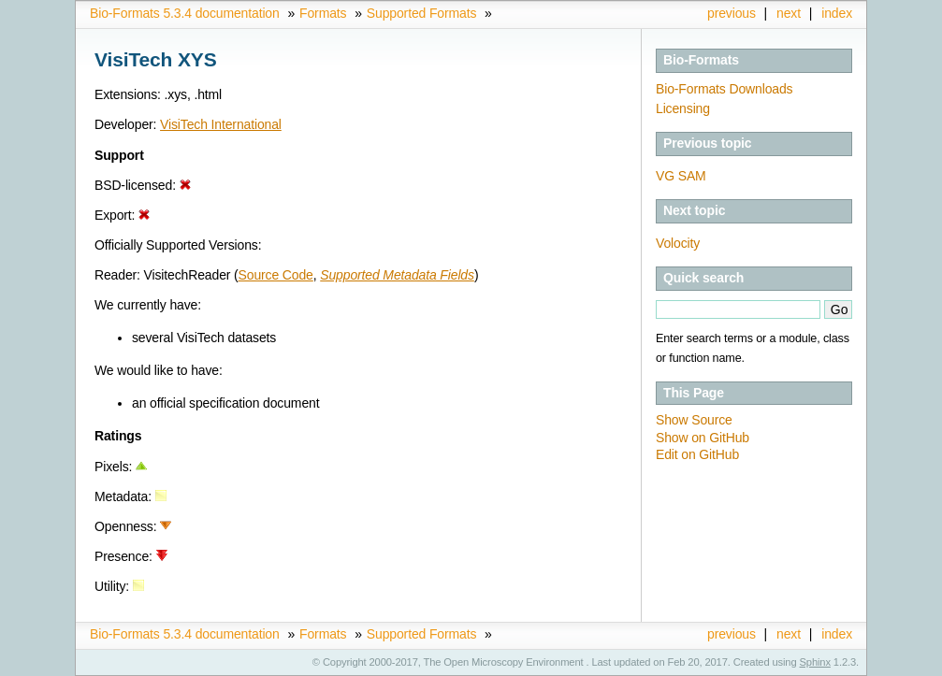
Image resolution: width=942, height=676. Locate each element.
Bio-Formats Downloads (724, 88)
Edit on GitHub (697, 454)
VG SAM (681, 175)
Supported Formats (421, 13)
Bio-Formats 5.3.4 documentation (185, 13)
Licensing (683, 108)
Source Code (276, 274)
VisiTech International (221, 124)
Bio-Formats (701, 59)
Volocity (678, 243)
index (836, 13)
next (788, 13)
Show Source (694, 419)
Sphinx (815, 662)
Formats (322, 13)
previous (731, 13)
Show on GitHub (702, 437)
